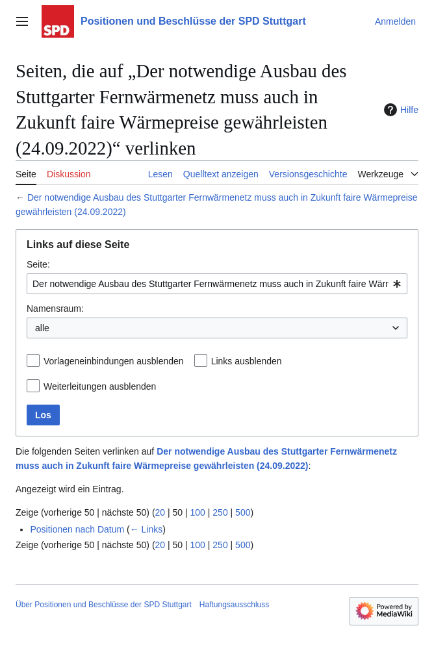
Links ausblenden (246, 361)
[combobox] (217, 283)
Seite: (38, 264)
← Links (146, 529)
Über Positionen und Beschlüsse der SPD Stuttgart (104, 604)
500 (242, 512)
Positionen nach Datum (77, 529)
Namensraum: (55, 308)
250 (219, 512)
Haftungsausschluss (234, 604)
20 (160, 512)
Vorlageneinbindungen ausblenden (114, 361)
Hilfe (399, 109)
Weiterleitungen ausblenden (100, 386)
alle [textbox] (42, 328)
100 (197, 512)
